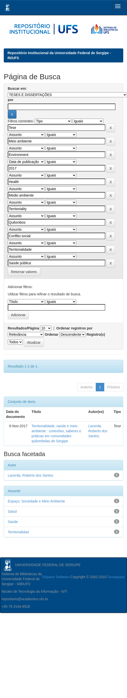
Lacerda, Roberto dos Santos (97, 431)
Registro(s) (95, 334)
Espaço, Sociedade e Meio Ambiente (36, 501)
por (11, 100)
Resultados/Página (23, 328)
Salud (12, 511)
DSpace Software (56, 577)
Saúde (13, 522)
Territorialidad (18, 532)
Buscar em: (17, 88)
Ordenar (51, 334)
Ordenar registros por (74, 328)
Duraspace (116, 577)
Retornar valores (24, 272)
